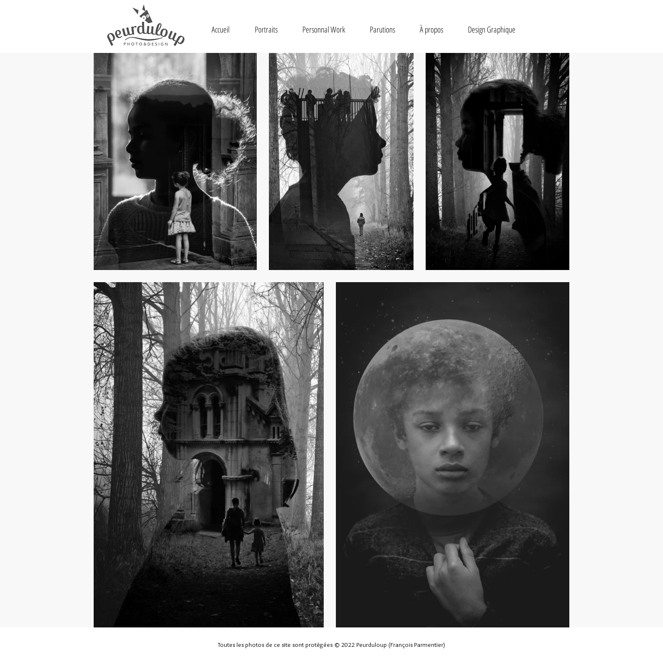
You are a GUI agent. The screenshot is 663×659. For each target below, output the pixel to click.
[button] (266, 29)
